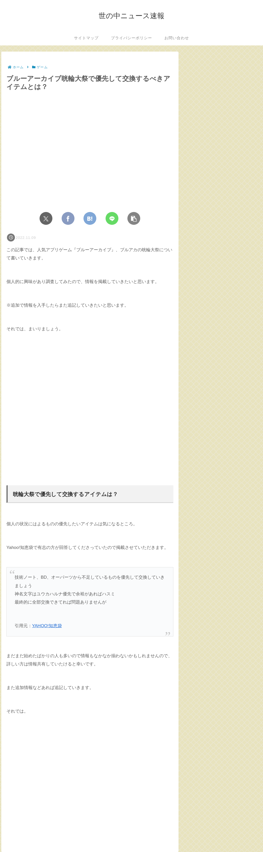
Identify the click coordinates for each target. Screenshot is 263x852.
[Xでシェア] (46, 218)
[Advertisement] (89, 409)
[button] (133, 218)
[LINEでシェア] (112, 218)
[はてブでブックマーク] (89, 218)
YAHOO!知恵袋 (47, 625)
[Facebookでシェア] (68, 218)
